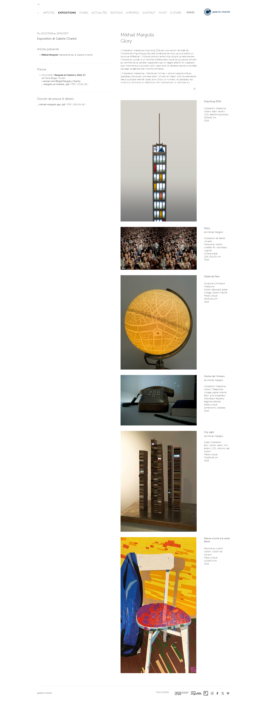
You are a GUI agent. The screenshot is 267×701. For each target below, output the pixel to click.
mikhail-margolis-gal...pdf (52, 105)
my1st (163, 13)
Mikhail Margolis (49, 55)
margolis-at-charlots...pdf (56, 84)
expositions (67, 13)
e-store (175, 13)
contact (148, 13)
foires (83, 13)
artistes (49, 13)
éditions (117, 13)
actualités (99, 13)
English (190, 12)
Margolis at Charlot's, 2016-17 (69, 75)
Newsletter (162, 692)
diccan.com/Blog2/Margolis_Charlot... (62, 81)
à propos (132, 13)
